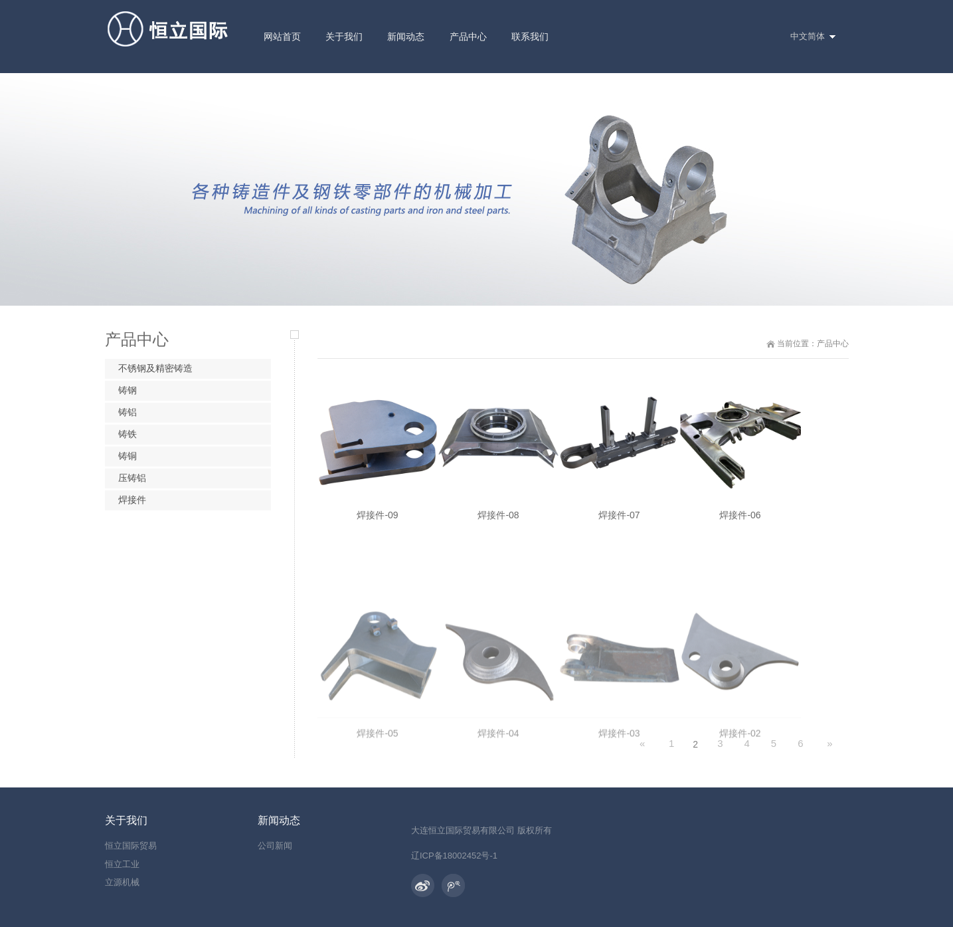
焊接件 (132, 499)
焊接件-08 (498, 519)
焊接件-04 (498, 818)
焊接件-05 (377, 818)
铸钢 (127, 390)
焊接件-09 (377, 519)
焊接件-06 (739, 520)
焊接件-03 (619, 818)
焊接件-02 (739, 818)
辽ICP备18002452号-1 (454, 856)
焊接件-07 (619, 519)
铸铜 (127, 456)
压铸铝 (132, 477)
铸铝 (127, 412)
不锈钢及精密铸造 (155, 368)
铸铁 (127, 434)
